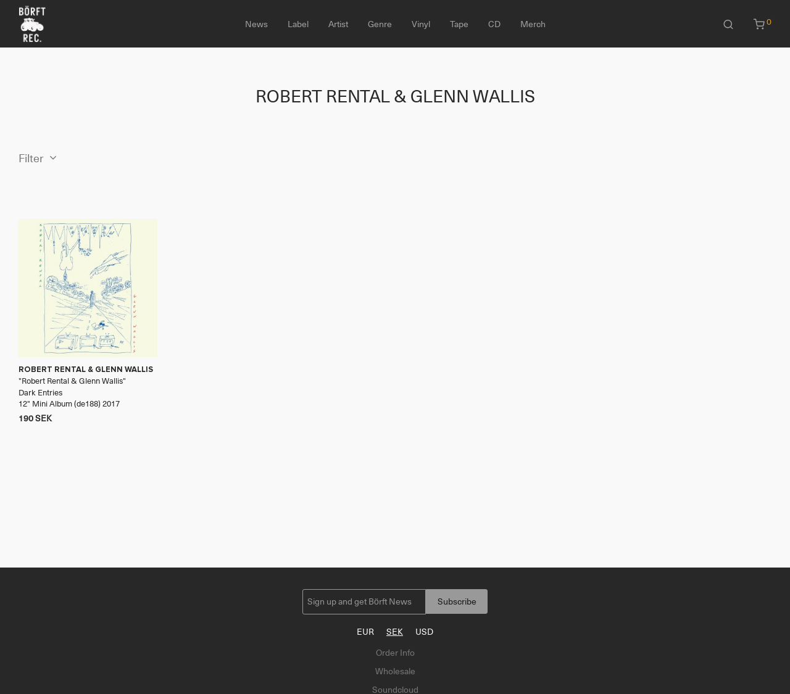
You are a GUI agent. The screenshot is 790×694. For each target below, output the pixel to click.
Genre (380, 24)
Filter (31, 158)
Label (298, 24)
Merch (533, 24)
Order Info (395, 653)
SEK (394, 632)
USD (424, 632)
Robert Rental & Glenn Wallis (72, 381)
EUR (365, 632)
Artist (338, 24)
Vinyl (421, 24)
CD (494, 24)
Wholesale (395, 671)
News (256, 24)
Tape (459, 24)
